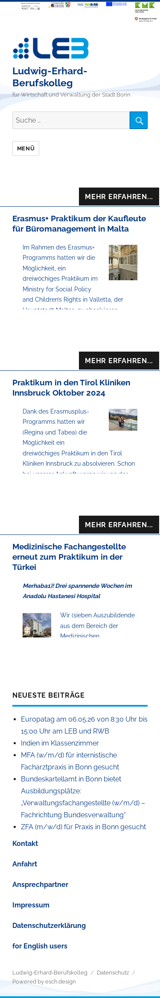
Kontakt (25, 843)
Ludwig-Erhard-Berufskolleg (49, 76)
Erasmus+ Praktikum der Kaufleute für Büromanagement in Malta (79, 223)
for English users (39, 946)
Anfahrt (24, 864)
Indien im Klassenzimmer (60, 743)
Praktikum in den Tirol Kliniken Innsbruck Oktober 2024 (71, 387)
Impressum (30, 905)
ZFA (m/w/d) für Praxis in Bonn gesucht (83, 827)
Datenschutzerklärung (49, 926)
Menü (26, 148)
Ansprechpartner (40, 885)
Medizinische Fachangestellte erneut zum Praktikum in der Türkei (69, 557)
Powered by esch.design (44, 981)
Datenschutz (113, 972)
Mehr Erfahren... (119, 197)
